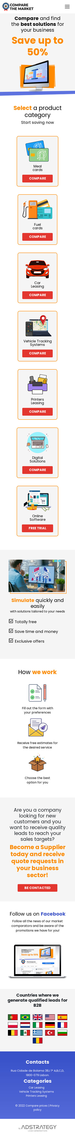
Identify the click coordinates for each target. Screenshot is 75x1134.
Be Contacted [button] (37, 887)
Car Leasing (36, 1088)
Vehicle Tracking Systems (36, 1092)
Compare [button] (37, 178)
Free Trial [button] (37, 528)
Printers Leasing (36, 1096)
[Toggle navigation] (67, 6)
